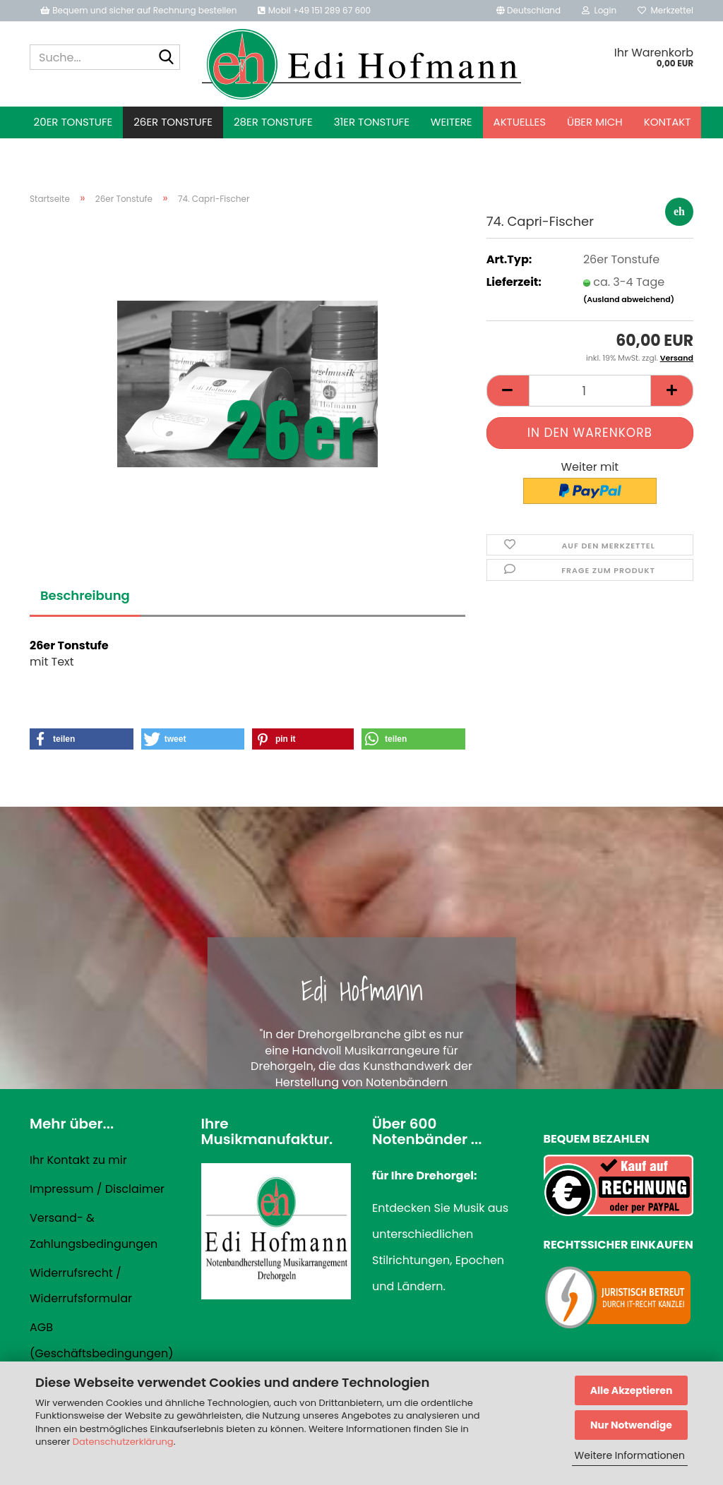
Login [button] (599, 10)
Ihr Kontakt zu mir (78, 1160)
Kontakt (667, 121)
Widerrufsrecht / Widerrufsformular (81, 1286)
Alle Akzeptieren (631, 1390)
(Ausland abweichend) (628, 299)
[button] (528, 10)
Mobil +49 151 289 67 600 (314, 10)
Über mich (595, 121)
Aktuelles (520, 121)
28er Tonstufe (273, 121)
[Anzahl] (590, 391)
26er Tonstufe (173, 121)
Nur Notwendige (631, 1425)
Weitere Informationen (630, 1455)
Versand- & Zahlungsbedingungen (93, 1231)
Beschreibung (85, 595)
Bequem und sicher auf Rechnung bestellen (138, 10)
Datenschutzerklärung (123, 1441)
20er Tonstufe (73, 121)
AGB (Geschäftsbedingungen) (101, 1340)
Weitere (451, 121)
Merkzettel (665, 10)
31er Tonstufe (372, 121)
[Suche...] (166, 58)
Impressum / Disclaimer (97, 1189)
